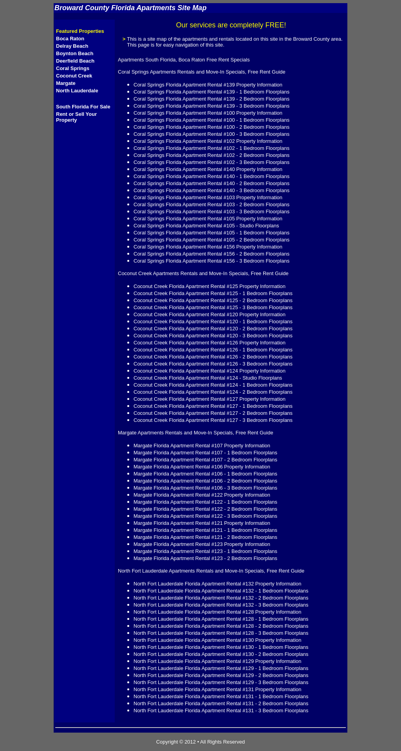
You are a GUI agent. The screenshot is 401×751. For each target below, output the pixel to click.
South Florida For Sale (83, 107)
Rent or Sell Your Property (76, 117)
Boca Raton (70, 38)
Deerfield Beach (75, 61)
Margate (66, 83)
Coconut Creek (74, 76)
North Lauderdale (77, 91)
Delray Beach (72, 46)
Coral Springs (72, 68)
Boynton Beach (74, 53)
